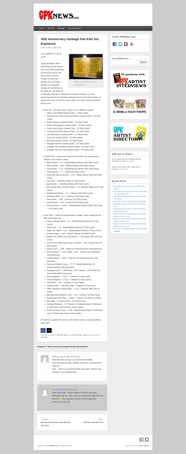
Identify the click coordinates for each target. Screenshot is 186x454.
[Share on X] (49, 330)
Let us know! (123, 169)
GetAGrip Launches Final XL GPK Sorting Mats (130, 201)
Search (143, 62)
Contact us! (131, 161)
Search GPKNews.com (120, 58)
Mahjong (55, 357)
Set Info (61, 28)
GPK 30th (60, 335)
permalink (44, 337)
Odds (65, 335)
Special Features (74, 28)
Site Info (51, 28)
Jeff (60, 48)
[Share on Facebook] (43, 330)
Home (41, 28)
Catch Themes (144, 446)
